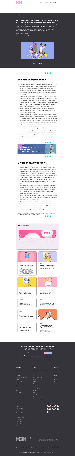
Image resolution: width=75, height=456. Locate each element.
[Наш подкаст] (48, 412)
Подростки (56, 383)
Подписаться (48, 352)
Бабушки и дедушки (38, 377)
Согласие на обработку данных (37, 447)
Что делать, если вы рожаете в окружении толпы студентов (25, 329)
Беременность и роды (21, 377)
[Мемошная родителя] (53, 406)
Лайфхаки (20, 15)
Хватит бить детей (37, 398)
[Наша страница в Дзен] (48, 409)
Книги (34, 390)
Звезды (34, 392)
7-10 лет (55, 381)
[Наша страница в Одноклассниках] (58, 406)
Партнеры (18, 392)
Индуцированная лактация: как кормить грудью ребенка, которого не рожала (47, 292)
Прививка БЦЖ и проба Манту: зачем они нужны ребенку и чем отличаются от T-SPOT (46, 327)
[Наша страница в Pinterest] (53, 409)
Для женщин (19, 381)
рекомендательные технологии (48, 452)
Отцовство (35, 373)
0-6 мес (55, 370)
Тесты (17, 390)
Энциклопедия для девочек (39, 396)
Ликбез (41, 263)
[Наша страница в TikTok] (50, 409)
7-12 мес (55, 373)
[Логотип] (19, 2)
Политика (18, 425)
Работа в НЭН (19, 412)
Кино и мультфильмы (38, 388)
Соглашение (19, 421)
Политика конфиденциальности (52, 447)
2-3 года (55, 377)
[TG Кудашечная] (50, 406)
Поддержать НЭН (20, 417)
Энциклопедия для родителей (40, 370)
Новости (20, 239)
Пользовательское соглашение (22, 447)
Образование (36, 386)
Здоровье (35, 381)
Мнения (41, 299)
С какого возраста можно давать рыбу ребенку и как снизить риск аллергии (26, 292)
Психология (36, 383)
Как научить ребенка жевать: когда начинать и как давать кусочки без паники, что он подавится (47, 267)
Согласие (18, 423)
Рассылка (53, 2)
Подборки (18, 386)
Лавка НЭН (18, 415)
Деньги (34, 379)
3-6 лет (55, 379)
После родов (19, 379)
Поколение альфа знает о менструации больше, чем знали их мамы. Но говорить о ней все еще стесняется (37, 241)
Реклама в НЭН (19, 408)
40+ (34, 375)
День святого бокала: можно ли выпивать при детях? (26, 316)
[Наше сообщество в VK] (55, 406)
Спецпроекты (19, 410)
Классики (35, 394)
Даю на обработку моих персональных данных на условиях (37, 356)
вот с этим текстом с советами (27, 175)
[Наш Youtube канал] (55, 409)
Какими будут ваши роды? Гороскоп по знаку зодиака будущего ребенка (26, 267)
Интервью (18, 388)
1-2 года (55, 375)
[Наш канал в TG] (48, 406)
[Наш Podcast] (58, 409)
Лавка (46, 2)
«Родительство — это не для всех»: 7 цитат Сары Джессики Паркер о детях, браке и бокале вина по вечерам (47, 305)
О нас (17, 406)
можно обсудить (50, 136)
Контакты (18, 419)
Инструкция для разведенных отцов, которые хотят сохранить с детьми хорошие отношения (26, 305)
